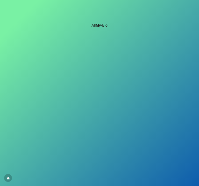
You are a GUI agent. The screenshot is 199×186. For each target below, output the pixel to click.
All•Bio (99, 25)
